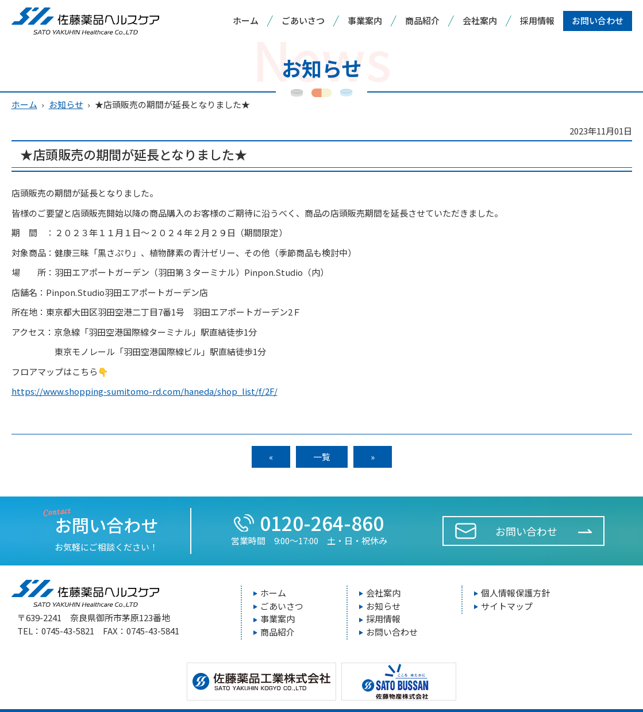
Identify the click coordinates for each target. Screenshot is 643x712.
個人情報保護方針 (515, 593)
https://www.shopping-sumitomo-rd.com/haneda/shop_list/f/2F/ (144, 391)
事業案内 (365, 20)
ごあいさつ (303, 20)
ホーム (246, 20)
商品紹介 (422, 20)
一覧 (321, 457)
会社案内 (480, 20)
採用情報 (537, 20)
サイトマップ (507, 606)
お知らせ (66, 104)
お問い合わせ (597, 20)
